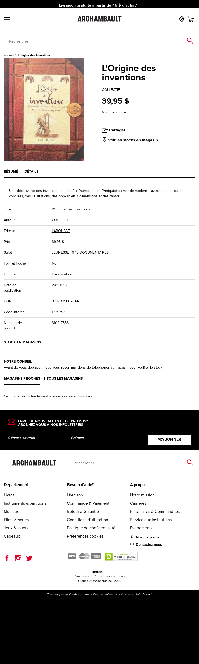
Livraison (75, 495)
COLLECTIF (111, 89)
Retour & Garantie (83, 511)
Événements (141, 528)
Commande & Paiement (88, 503)
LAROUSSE (61, 231)
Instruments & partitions (25, 503)
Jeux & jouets (16, 528)
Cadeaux (12, 536)
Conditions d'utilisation (87, 520)
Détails (31, 171)
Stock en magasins (22, 342)
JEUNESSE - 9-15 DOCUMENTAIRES (80, 252)
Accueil (9, 55)
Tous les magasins (65, 378)
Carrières (138, 503)
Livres (9, 495)
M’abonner (169, 439)
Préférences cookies (85, 536)
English (97, 571)
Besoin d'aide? (80, 485)
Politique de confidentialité (91, 528)
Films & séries (16, 520)
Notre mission (142, 495)
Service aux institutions (151, 520)
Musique (11, 511)
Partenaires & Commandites (155, 511)
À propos (138, 485)
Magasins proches (22, 378)
